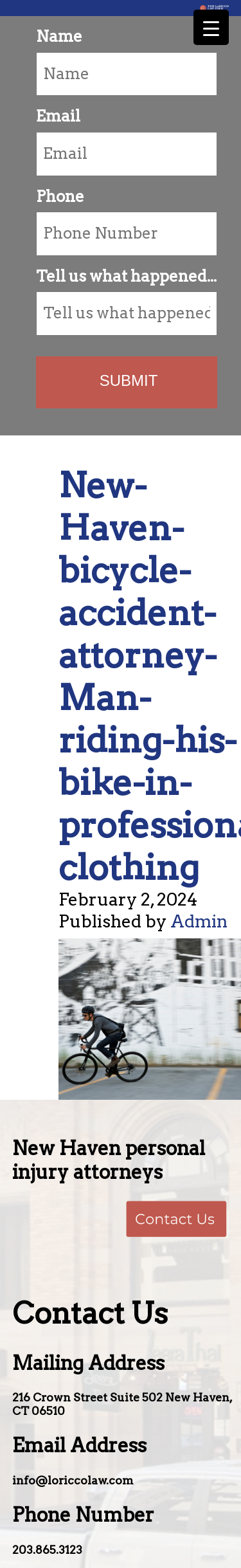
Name (59, 36)
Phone (60, 196)
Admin (199, 921)
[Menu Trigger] (211, 27)
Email (58, 116)
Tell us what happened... (126, 276)
